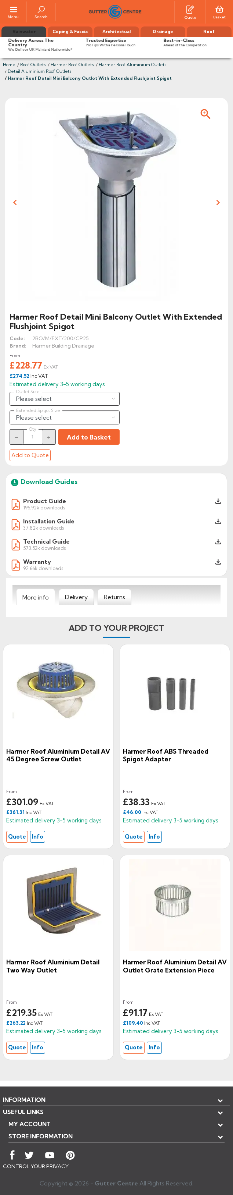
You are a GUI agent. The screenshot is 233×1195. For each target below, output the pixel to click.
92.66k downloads (43, 568)
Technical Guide (46, 541)
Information (24, 1099)
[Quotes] (190, 9)
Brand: (18, 345)
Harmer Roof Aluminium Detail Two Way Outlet (52, 966)
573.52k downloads (44, 548)
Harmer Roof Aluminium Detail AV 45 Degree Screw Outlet (58, 755)
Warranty (37, 562)
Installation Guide (48, 521)
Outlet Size (28, 392)
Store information (40, 1136)
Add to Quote (30, 455)
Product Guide (44, 501)
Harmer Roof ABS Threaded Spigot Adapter (165, 755)
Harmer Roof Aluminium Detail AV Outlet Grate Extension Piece (175, 966)
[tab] (35, 596)
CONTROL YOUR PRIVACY (36, 1166)
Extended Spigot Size (38, 410)
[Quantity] (32, 437)
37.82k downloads (43, 527)
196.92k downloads (44, 507)
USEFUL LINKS (23, 1112)
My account (29, 1124)
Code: (17, 338)
